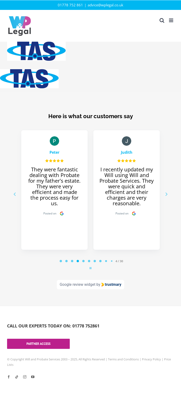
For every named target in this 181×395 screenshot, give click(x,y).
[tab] (61, 261)
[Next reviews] (166, 194)
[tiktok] (16, 377)
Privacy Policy (151, 359)
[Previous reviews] (14, 194)
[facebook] (8, 377)
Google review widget (77, 284)
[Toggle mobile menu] (171, 20)
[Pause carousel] (90, 268)
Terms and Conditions (123, 359)
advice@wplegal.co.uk (105, 5)
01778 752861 (85, 326)
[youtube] (32, 377)
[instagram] (24, 377)
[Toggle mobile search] (162, 20)
